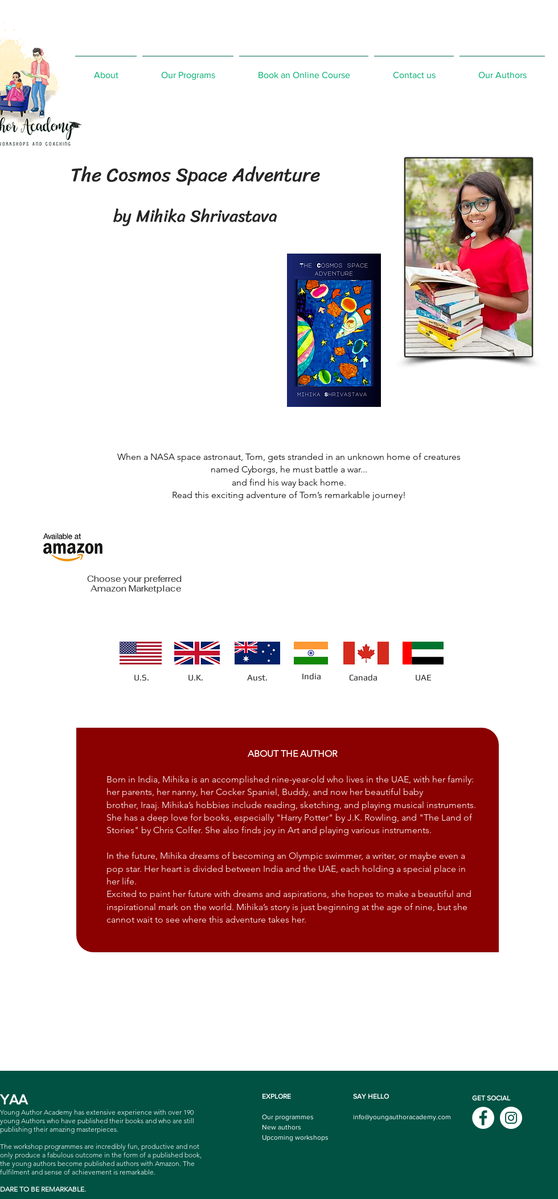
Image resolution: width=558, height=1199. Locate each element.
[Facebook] (483, 1118)
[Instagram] (511, 1118)
